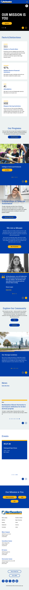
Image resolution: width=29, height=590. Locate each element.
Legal (20, 585)
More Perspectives (14, 246)
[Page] (13, 177)
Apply (22, 497)
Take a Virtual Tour (14, 571)
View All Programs (14, 137)
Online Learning (4, 517)
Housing (3, 522)
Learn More (7, 170)
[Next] (26, 181)
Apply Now (7, 23)
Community (4, 527)
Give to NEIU (14, 575)
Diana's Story (8, 289)
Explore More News (5, 385)
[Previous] (23, 28)
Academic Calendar (18, 517)
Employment (4, 524)
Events (16, 522)
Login (22, 585)
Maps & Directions (18, 520)
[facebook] (3, 581)
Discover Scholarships (9, 217)
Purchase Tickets (7, 464)
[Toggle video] (26, 6)
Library (16, 527)
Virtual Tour (14, 325)
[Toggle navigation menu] (27, 2)
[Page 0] (2, 27)
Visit (14, 320)
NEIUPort (3, 520)
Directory (17, 524)
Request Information (10, 497)
